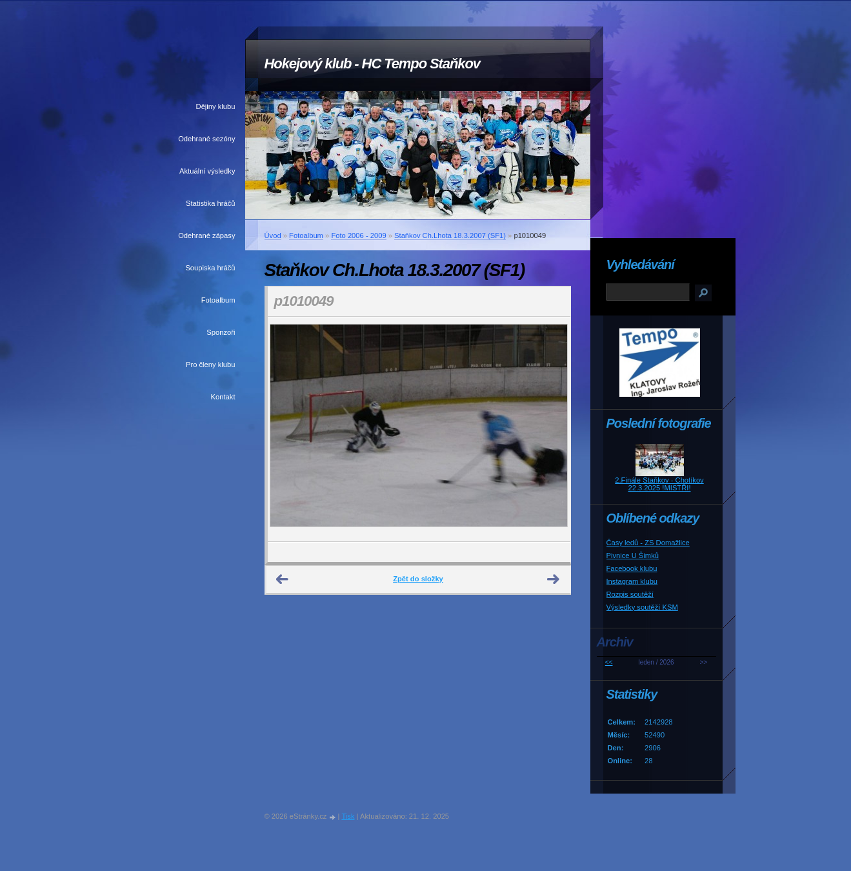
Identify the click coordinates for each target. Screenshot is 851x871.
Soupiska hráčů (210, 268)
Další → (553, 579)
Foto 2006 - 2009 (358, 235)
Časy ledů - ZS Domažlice (648, 542)
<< (609, 662)
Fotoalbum (218, 300)
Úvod (273, 235)
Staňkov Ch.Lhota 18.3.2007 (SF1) (450, 235)
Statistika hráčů (210, 203)
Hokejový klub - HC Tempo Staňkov (372, 63)
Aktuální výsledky (207, 171)
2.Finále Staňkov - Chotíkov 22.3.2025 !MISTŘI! (659, 484)
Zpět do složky (418, 579)
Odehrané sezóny (206, 139)
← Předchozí (282, 579)
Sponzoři (220, 332)
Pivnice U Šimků (632, 555)
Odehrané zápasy (206, 235)
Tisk (347, 816)
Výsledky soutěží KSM (642, 607)
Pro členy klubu (210, 364)
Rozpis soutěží (630, 594)
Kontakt (223, 397)
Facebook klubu (631, 568)
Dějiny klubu (215, 106)
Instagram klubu (632, 581)
